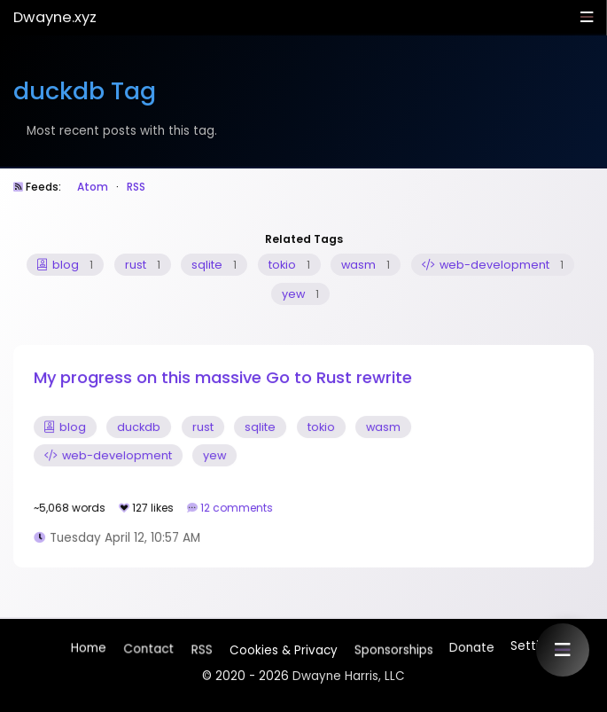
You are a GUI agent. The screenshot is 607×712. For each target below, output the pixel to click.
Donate (471, 646)
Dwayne (55, 17)
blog (65, 264)
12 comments (238, 507)
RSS (136, 186)
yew (300, 293)
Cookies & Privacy (283, 647)
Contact (148, 650)
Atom (92, 186)
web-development (493, 264)
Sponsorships (392, 646)
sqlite (214, 264)
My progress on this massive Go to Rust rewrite (223, 377)
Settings (535, 646)
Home (88, 649)
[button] (562, 650)
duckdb (138, 426)
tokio (289, 264)
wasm (365, 264)
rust (142, 264)
